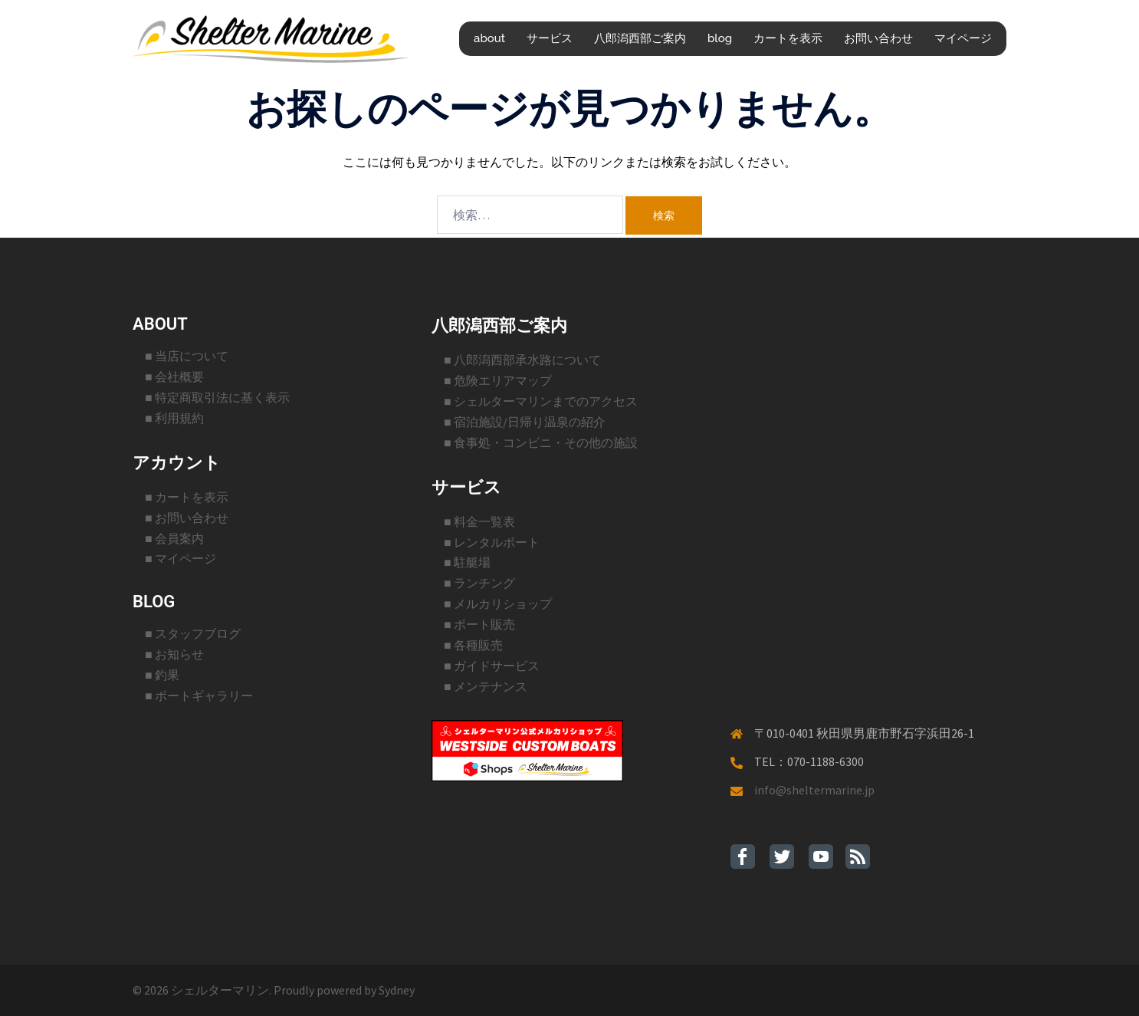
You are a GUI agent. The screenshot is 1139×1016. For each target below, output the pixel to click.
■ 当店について (186, 355)
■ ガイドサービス (492, 665)
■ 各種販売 (473, 645)
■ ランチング (479, 582)
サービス (550, 38)
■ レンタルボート (492, 542)
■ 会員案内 (174, 538)
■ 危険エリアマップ (498, 380)
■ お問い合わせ (186, 517)
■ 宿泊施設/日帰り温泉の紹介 (525, 421)
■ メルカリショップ (498, 603)
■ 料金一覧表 (479, 521)
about (489, 38)
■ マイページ (180, 558)
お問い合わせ (878, 38)
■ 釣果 (162, 674)
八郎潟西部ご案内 (640, 38)
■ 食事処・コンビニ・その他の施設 (541, 442)
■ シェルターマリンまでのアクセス (541, 401)
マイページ (963, 38)
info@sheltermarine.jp (814, 789)
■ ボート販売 (479, 624)
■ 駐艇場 (467, 562)
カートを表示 (787, 38)
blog (719, 38)
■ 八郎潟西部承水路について (522, 359)
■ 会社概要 (174, 376)
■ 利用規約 (174, 418)
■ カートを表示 (186, 497)
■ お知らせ (174, 654)
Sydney (397, 990)
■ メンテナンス (485, 686)
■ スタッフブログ (193, 633)
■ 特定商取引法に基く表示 (217, 397)
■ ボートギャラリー (199, 695)
